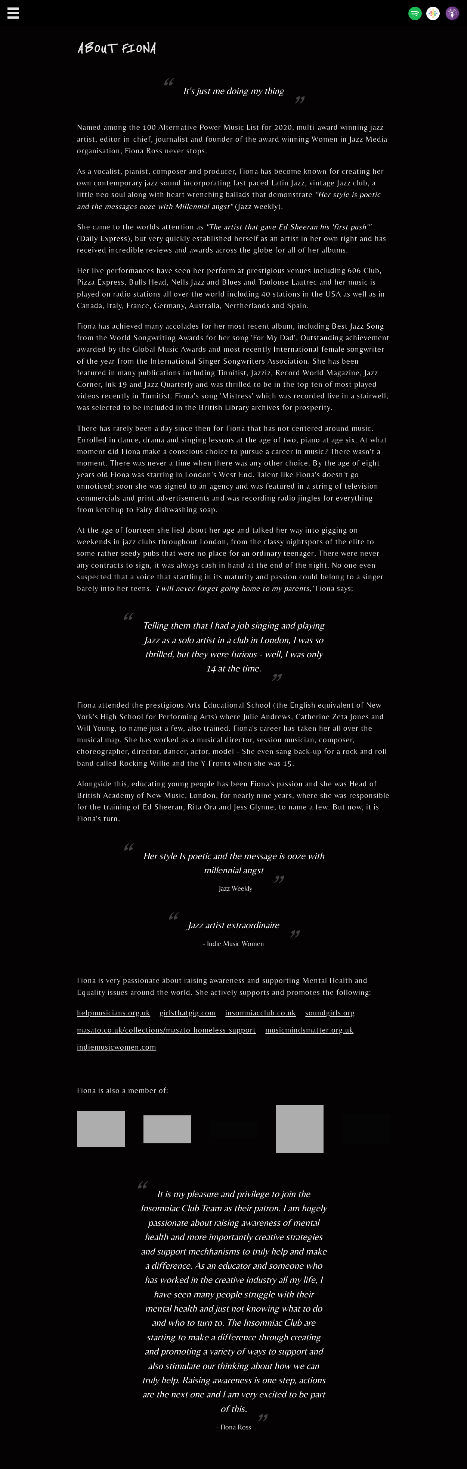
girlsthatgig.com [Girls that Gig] (188, 1012)
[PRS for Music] (101, 1116)
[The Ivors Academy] (233, 1126)
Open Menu (13, 13)
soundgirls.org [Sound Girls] (330, 1012)
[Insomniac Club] (366, 1119)
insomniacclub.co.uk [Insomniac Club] (260, 1012)
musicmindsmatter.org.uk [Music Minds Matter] (309, 1029)
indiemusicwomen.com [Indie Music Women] (116, 1047)
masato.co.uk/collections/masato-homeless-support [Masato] (166, 1029)
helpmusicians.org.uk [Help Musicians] (113, 1012)
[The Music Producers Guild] (167, 1120)
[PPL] (300, 1110)
